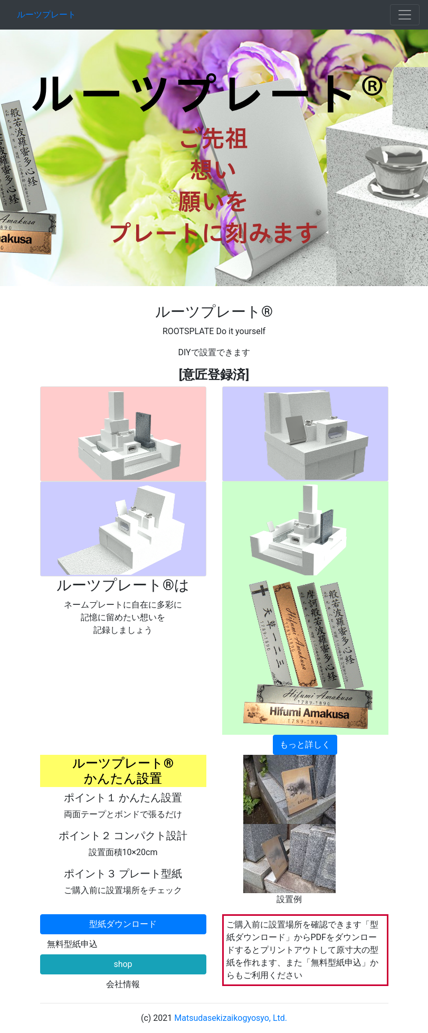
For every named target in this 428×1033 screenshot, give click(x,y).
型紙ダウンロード (123, 924)
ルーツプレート (46, 15)
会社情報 (123, 984)
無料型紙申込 (72, 944)
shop (122, 964)
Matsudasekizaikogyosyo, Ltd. (230, 1018)
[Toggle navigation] (405, 14)
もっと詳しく (305, 745)
